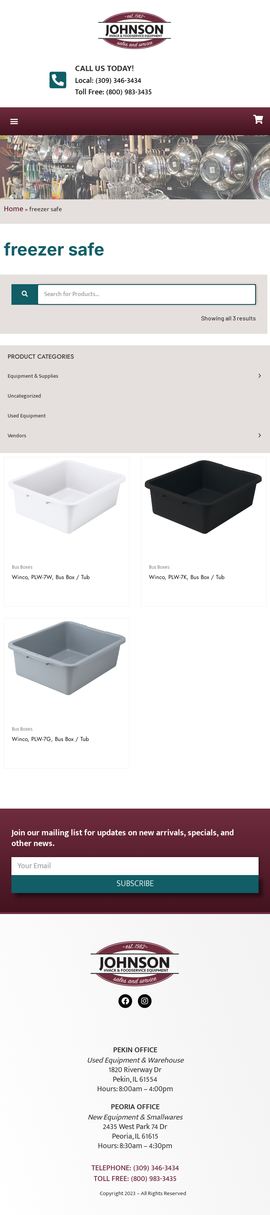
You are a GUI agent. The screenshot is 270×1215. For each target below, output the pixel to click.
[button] (14, 121)
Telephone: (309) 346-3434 (135, 1168)
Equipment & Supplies (33, 376)
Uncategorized (24, 396)
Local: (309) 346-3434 (108, 80)
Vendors (17, 435)
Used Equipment (27, 415)
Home (13, 208)
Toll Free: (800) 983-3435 (113, 92)
